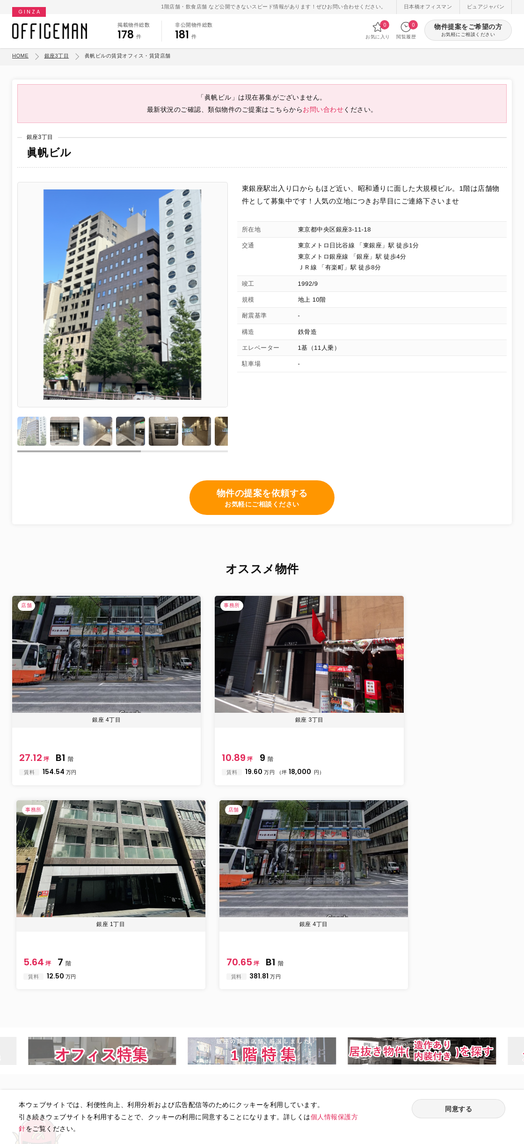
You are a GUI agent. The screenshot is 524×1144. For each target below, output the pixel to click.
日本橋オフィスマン (428, 6)
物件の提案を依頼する (262, 507)
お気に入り (377, 30)
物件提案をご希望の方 (468, 30)
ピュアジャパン (486, 6)
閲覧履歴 (406, 30)
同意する (458, 1110)
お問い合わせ (323, 116)
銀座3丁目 (56, 55)
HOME (20, 55)
